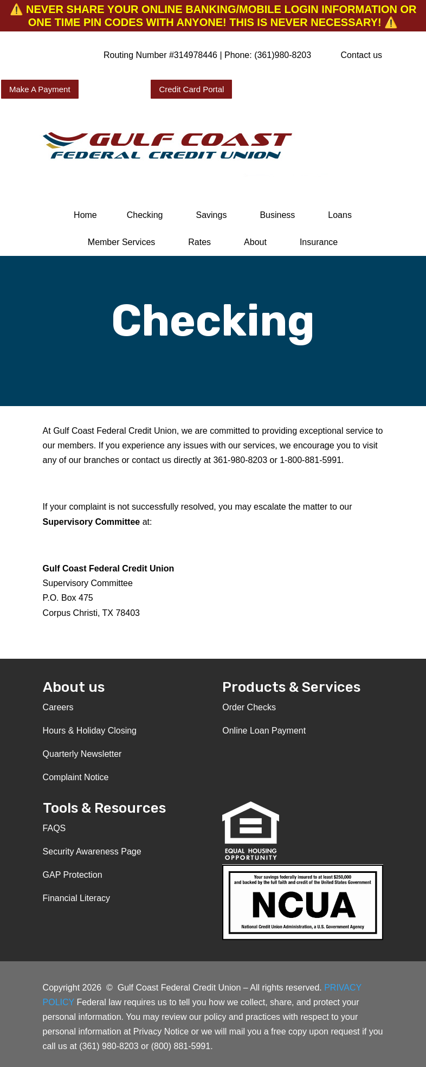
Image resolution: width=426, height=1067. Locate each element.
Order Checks (249, 707)
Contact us (361, 55)
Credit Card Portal (191, 89)
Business (277, 215)
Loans (340, 215)
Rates (199, 242)
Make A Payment (39, 89)
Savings (211, 215)
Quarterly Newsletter (82, 754)
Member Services (121, 242)
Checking (145, 215)
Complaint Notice (76, 777)
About (255, 242)
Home (85, 215)
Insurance (319, 242)
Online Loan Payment (264, 730)
